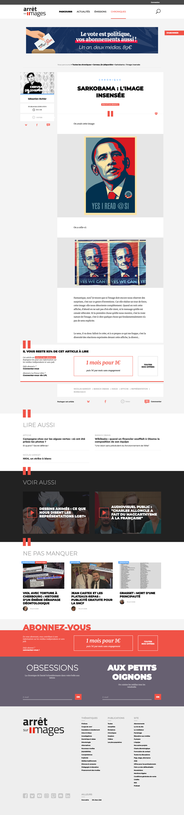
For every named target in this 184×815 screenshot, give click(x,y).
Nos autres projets (140, 745)
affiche (124, 389)
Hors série (85, 800)
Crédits (136, 779)
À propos (137, 739)
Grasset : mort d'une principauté (137, 594)
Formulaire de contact (142, 751)
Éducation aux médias (142, 736)
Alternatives (85, 745)
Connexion (155, 2)
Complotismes (86, 755)
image (115, 389)
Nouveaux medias (88, 748)
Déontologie (86, 742)
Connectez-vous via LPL (35, 375)
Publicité (84, 758)
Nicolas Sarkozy (82, 389)
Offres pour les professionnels (145, 764)
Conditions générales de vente (145, 776)
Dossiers (111, 736)
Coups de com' (86, 727)
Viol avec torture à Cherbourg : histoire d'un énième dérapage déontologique (41, 598)
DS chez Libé (97, 800)
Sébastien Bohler (37, 99)
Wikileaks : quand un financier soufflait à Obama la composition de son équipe (127, 440)
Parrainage (138, 733)
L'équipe (137, 742)
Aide (135, 761)
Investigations (86, 736)
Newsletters (138, 770)
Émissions (100, 11)
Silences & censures (88, 764)
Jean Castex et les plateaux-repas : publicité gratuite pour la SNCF (91, 598)
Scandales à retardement (90, 730)
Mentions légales (140, 773)
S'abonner (172, 33)
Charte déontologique (142, 748)
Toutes (110, 724)
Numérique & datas (88, 739)
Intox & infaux (86, 733)
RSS (135, 783)
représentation (139, 389)
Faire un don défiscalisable (143, 767)
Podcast (137, 786)
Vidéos (110, 739)
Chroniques (118, 11)
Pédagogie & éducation (90, 767)
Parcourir (65, 11)
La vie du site (138, 727)
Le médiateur (139, 730)
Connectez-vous (31, 369)
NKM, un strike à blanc (37, 458)
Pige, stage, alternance (142, 758)
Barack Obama (101, 389)
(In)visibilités (86, 751)
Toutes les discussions (142, 755)
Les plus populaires (115, 742)
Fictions (84, 724)
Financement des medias (90, 770)
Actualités (83, 11)
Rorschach (80, 392)
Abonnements (139, 724)
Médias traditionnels (88, 761)
